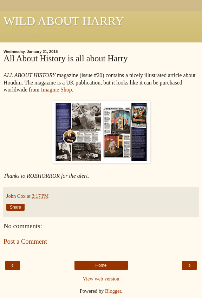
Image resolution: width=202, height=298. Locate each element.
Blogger (113, 291)
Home (100, 265)
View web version (101, 279)
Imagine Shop (56, 90)
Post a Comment (25, 241)
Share (15, 207)
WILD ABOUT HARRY (64, 20)
